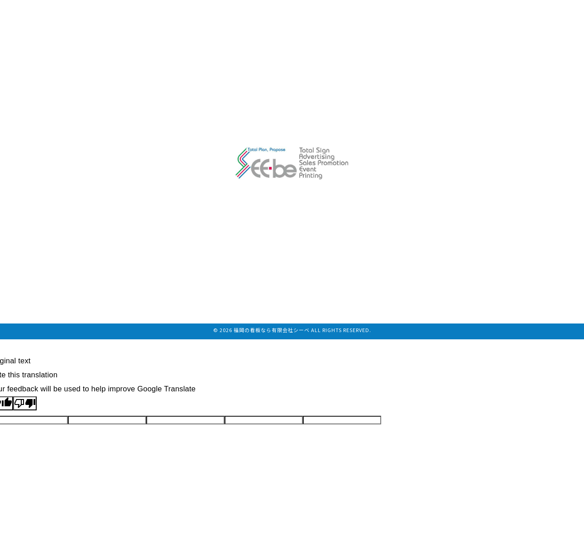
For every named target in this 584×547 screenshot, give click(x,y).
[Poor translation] (25, 403)
